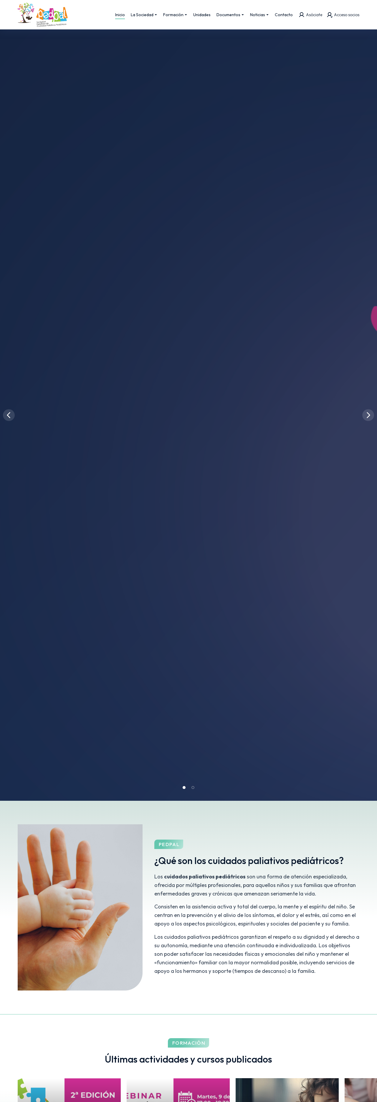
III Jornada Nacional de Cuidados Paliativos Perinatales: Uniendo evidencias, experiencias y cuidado (308, 756)
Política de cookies (291, 1090)
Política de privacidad (239, 1090)
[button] (184, 164)
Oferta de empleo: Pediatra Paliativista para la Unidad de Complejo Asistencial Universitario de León (127, 756)
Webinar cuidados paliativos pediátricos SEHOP (304, 671)
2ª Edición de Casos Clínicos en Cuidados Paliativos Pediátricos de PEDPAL (128, 671)
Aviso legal (195, 1090)
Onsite (165, 1090)
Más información (147, 892)
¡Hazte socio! (230, 892)
